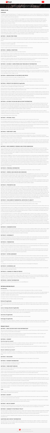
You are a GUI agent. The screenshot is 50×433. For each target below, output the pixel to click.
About (17, 431)
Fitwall (9, 2)
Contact (20, 431)
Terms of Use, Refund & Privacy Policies (28, 431)
